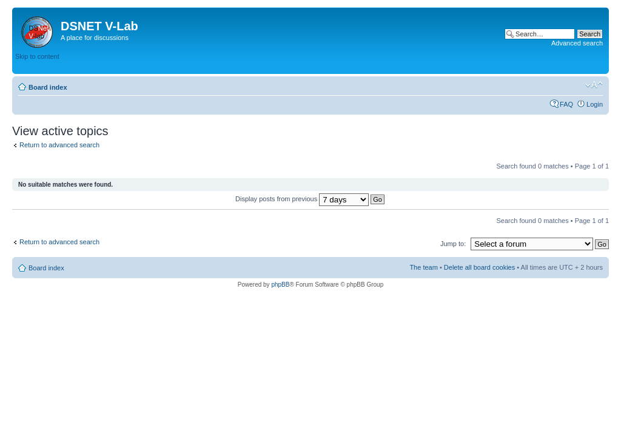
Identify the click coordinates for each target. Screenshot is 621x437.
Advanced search (577, 43)
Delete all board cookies (479, 267)
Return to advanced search (59, 144)
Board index (48, 87)
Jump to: (453, 243)
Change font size (594, 84)
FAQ (566, 104)
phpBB (280, 284)
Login (594, 104)
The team (423, 267)
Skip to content (37, 56)
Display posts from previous (309, 198)
